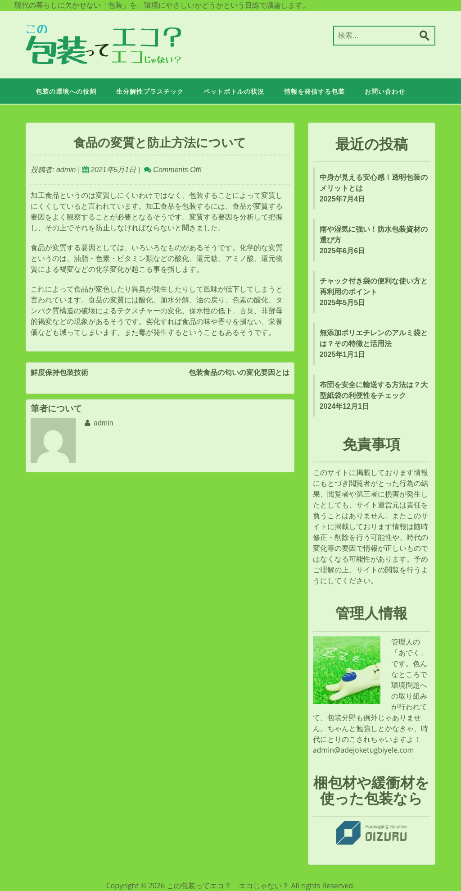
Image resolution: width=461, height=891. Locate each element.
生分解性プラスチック (150, 91)
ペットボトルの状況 (233, 91)
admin (65, 170)
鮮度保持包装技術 (59, 373)
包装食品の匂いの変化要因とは (239, 373)
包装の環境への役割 (66, 91)
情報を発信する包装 (314, 91)
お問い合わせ (385, 91)
